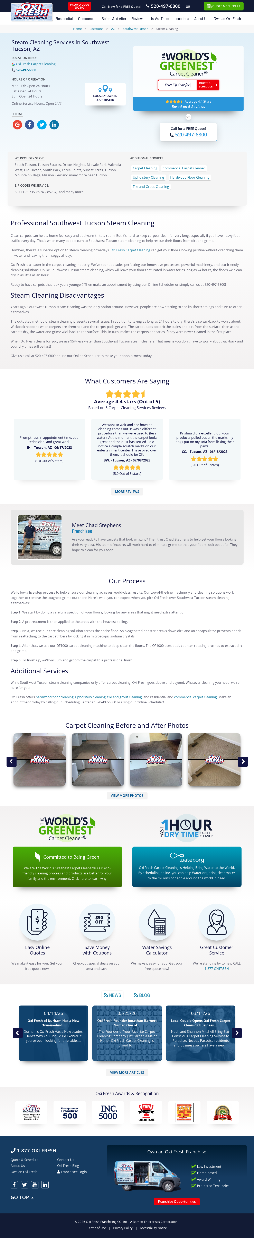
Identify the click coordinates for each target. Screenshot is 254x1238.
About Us (201, 18)
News (112, 995)
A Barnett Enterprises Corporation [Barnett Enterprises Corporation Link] (154, 1222)
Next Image (243, 762)
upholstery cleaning (90, 697)
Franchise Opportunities (177, 1201)
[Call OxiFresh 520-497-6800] (164, 7)
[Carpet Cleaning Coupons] (97, 922)
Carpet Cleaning (145, 168)
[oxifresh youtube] (34, 1184)
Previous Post (17, 1033)
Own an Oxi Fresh (227, 18)
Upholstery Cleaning (148, 177)
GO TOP (22, 1197)
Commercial (87, 18)
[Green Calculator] (157, 922)
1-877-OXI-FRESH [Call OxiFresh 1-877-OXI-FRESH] (33, 1150)
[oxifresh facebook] (29, 124)
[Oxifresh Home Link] (32, 10)
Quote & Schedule (24, 1160)
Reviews (137, 18)
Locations (182, 18)
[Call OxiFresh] (188, 134)
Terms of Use (96, 1228)
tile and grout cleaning (124, 697)
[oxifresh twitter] (42, 124)
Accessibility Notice (153, 1228)
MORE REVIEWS (127, 491)
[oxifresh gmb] (17, 124)
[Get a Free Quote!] (37, 922)
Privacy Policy (123, 1228)
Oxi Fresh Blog (68, 1165)
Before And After (114, 18)
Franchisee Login (72, 1172)
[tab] (112, 995)
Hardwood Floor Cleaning (189, 177)
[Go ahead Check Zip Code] (208, 85)
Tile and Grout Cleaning (151, 186)
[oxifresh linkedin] (54, 124)
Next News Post (237, 1033)
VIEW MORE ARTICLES (127, 1072)
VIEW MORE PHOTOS (127, 795)
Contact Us (65, 1160)
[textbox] (177, 85)
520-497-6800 (26, 70)
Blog (142, 995)
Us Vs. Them (159, 18)
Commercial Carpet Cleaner (184, 168)
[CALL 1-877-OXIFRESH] (216, 922)
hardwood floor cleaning (55, 697)
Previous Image (11, 762)
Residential (64, 18)
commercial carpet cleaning (195, 697)
